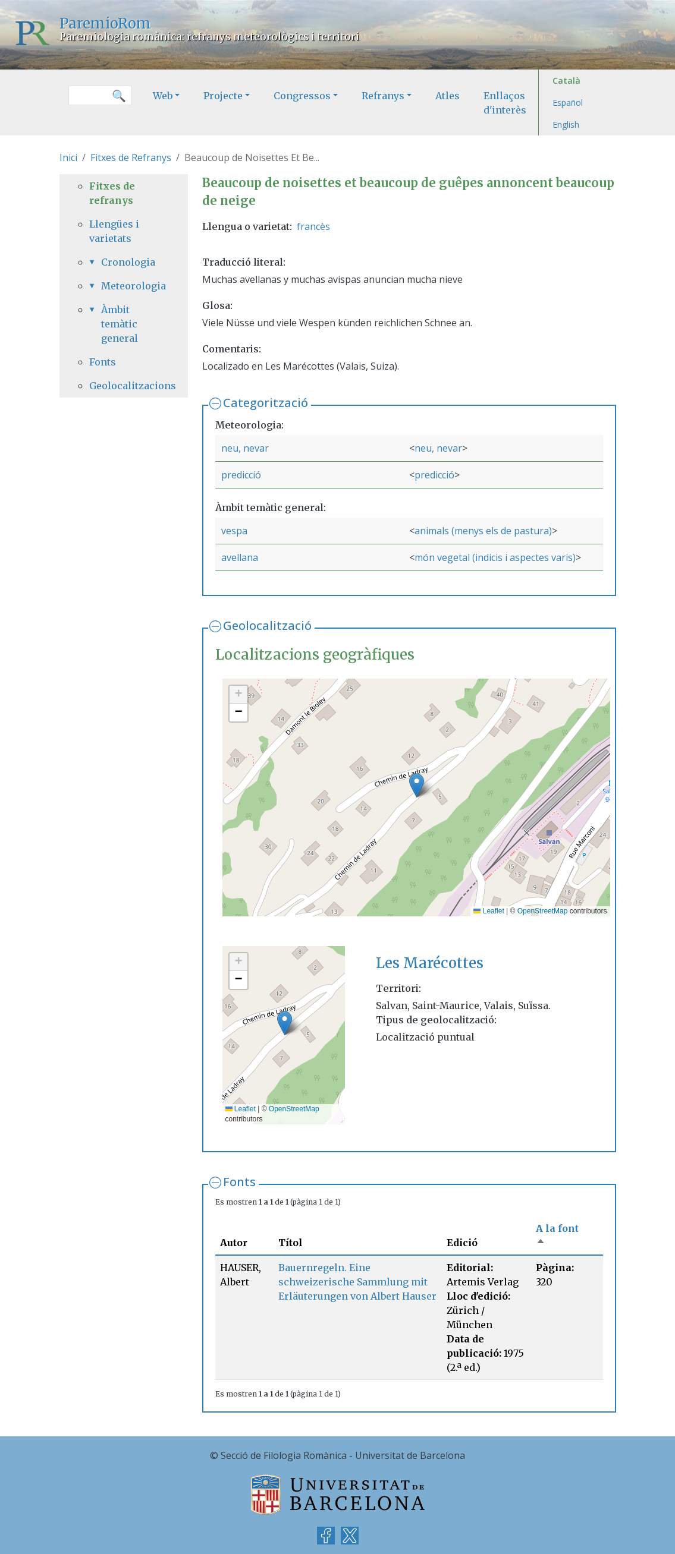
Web (162, 96)
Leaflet (488, 911)
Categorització (265, 403)
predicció (241, 474)
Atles (447, 96)
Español (567, 102)
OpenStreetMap (542, 911)
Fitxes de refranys (112, 193)
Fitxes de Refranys (130, 157)
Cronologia (128, 262)
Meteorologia (129, 286)
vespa (234, 530)
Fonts (239, 1182)
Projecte (223, 96)
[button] (416, 785)
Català (566, 80)
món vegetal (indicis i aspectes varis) (495, 557)
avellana (239, 557)
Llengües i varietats (114, 231)
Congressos (302, 96)
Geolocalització (267, 625)
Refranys (383, 96)
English (565, 124)
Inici (68, 157)
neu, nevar (245, 448)
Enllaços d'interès (505, 103)
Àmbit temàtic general (119, 324)
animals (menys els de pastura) (483, 530)
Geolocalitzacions (123, 386)
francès (313, 226)
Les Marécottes (430, 963)
